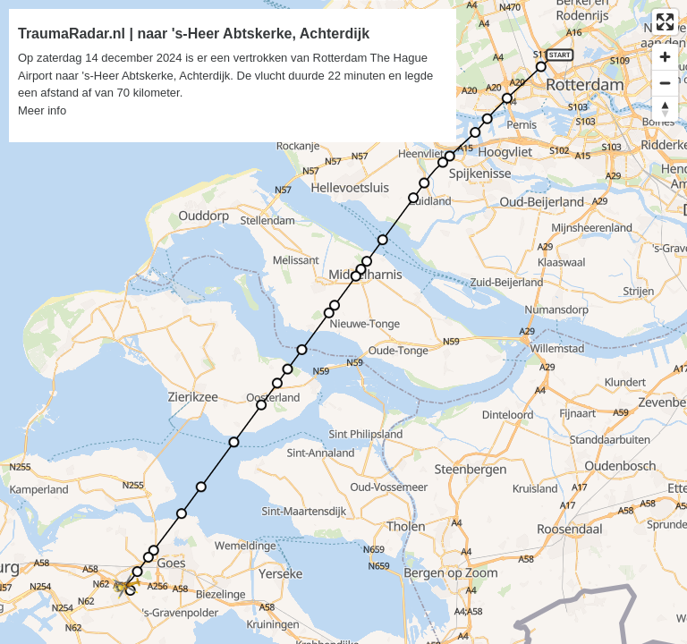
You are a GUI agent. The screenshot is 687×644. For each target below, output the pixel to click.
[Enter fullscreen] (665, 22)
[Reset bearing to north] (665, 109)
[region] (343, 322)
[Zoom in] (665, 57)
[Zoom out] (665, 83)
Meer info (42, 110)
